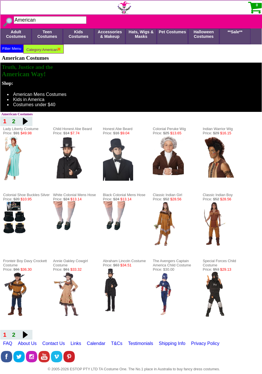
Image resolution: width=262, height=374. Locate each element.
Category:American (43, 50)
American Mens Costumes (40, 94)
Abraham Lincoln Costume (124, 261)
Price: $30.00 (163, 269)
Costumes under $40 (34, 104)
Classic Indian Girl (167, 195)
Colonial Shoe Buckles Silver (26, 195)
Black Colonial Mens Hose (124, 195)
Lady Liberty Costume (20, 129)
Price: (17, 133)
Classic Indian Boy (218, 195)
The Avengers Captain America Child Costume (172, 263)
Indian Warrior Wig (218, 129)
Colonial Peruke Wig (169, 129)
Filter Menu (11, 48)
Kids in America (28, 99)
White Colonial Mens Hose (74, 195)
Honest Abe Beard (118, 129)
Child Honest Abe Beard (72, 129)
